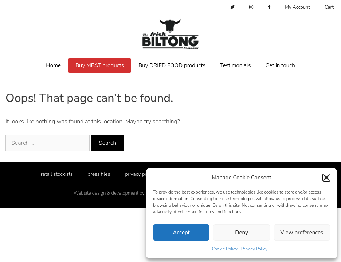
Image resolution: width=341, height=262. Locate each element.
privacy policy (140, 174)
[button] (326, 177)
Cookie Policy (225, 249)
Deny (241, 232)
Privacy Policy (254, 249)
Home (53, 65)
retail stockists (57, 174)
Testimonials (235, 65)
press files (98, 174)
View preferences (301, 232)
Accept (181, 232)
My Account (297, 7)
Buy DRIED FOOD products (171, 65)
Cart (329, 7)
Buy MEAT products (99, 65)
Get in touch (280, 65)
